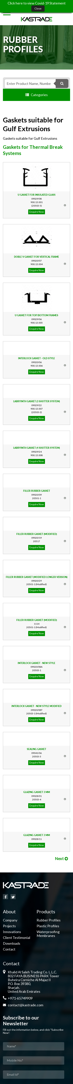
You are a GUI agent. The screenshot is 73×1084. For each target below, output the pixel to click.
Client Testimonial (16, 937)
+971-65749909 (20, 998)
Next (61, 858)
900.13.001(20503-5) (37, 202)
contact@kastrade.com (25, 1005)
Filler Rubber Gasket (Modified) (36, 534)
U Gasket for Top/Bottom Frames (36, 315)
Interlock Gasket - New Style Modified (36, 706)
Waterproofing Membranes (48, 934)
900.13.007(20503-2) (37, 409)
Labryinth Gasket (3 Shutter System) (36, 401)
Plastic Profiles (48, 926)
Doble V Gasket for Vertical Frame (36, 256)
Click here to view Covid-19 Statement (37, 3)
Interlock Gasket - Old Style (36, 358)
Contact (9, 949)
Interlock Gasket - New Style (36, 663)
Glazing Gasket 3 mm (36, 792)
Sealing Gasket (36, 749)
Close (37, 8)
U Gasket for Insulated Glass (36, 194)
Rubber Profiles (49, 920)
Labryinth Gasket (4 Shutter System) (36, 447)
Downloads (11, 943)
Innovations (12, 932)
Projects (9, 926)
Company (10, 920)
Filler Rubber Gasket (36, 490)
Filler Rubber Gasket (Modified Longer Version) (36, 577)
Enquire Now (36, 211)
